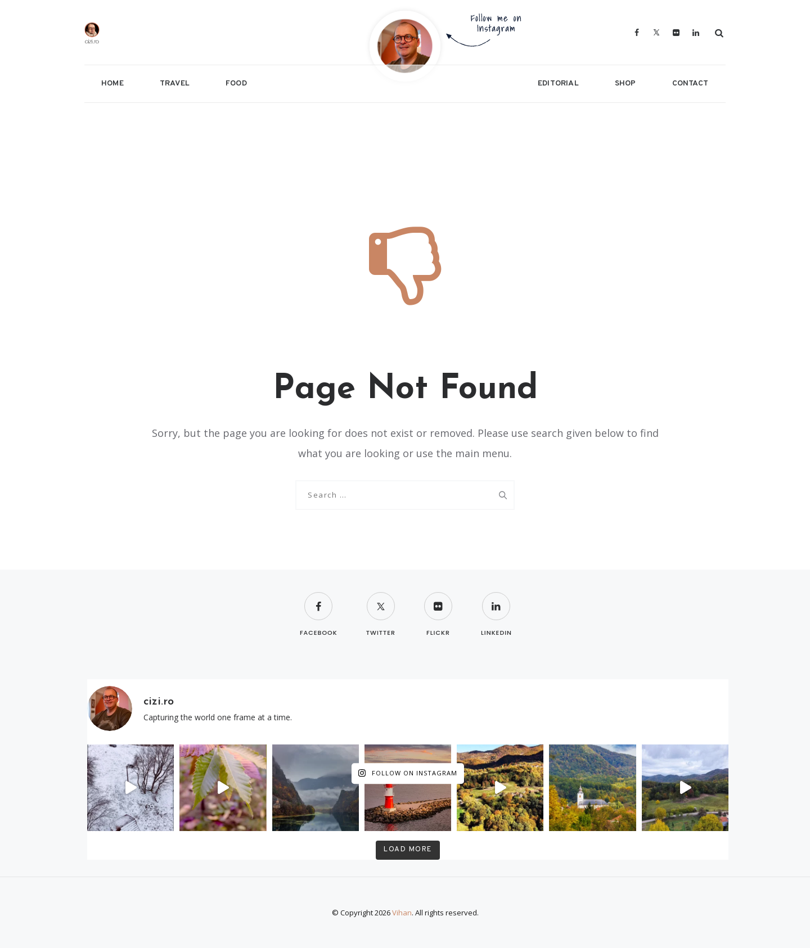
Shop (625, 83)
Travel (175, 83)
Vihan (402, 913)
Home (112, 83)
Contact (690, 83)
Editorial (558, 83)
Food (236, 83)
